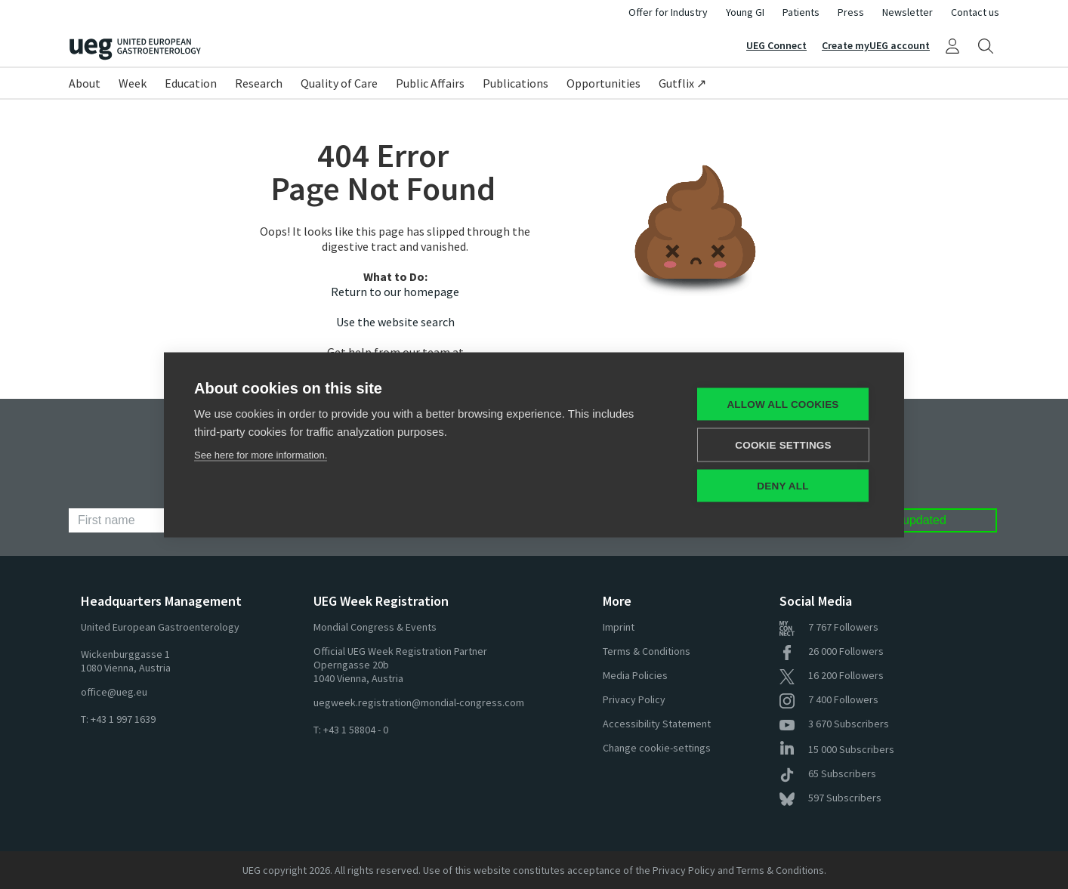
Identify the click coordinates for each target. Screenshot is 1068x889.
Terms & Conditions (646, 651)
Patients (801, 12)
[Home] (301, 49)
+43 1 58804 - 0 (355, 729)
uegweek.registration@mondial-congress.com (418, 702)
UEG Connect (776, 45)
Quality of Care (339, 83)
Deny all (782, 485)
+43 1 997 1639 (123, 719)
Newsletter (907, 12)
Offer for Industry (668, 12)
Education (191, 83)
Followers (828, 627)
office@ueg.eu (114, 692)
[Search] (985, 45)
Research (258, 83)
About (84, 83)
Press (851, 12)
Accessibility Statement (657, 723)
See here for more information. (260, 454)
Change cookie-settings (657, 748)
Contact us (975, 12)
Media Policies (635, 675)
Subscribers (834, 723)
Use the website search (395, 321)
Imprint (618, 627)
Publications (515, 83)
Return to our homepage (395, 291)
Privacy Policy (634, 699)
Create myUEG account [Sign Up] (876, 45)
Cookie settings (783, 444)
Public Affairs (430, 83)
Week (133, 83)
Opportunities (603, 83)
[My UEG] (952, 45)
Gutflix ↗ (682, 83)
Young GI (745, 12)
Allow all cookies (782, 403)
